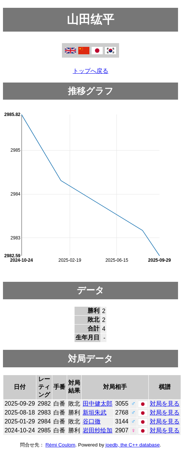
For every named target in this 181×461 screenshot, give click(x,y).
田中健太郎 (97, 403)
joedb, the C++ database (133, 445)
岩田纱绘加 (97, 430)
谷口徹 (92, 421)
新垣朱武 (94, 412)
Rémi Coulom (60, 445)
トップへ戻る (90, 71)
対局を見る (165, 403)
